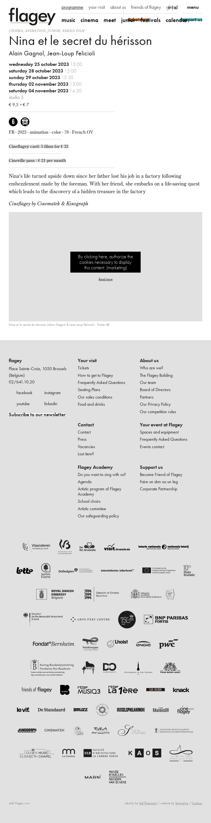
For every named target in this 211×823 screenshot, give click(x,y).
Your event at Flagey (161, 424)
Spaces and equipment (159, 432)
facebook (24, 393)
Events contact (152, 447)
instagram (52, 393)
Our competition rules (158, 412)
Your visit (87, 360)
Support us (151, 467)
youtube (23, 404)
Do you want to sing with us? (102, 474)
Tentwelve (181, 803)
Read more (106, 279)
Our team (148, 382)
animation (35, 31)
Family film (73, 31)
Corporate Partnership (158, 489)
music (68, 20)
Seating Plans (89, 389)
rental (171, 7)
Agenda (84, 482)
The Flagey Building (156, 375)
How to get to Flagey (95, 375)
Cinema (16, 31)
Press (82, 439)
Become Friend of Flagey (161, 474)
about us (118, 7)
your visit (96, 7)
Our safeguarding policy (98, 516)
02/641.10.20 (22, 382)
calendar (177, 20)
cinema (89, 20)
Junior (54, 31)
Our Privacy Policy (155, 404)
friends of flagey (146, 7)
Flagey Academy (95, 467)
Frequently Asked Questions (101, 382)
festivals (150, 20)
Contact (86, 424)
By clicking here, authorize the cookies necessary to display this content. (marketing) (105, 262)
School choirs (89, 501)
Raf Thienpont (148, 803)
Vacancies (86, 447)
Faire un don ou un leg (159, 482)
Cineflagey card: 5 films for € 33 (38, 146)
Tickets (83, 368)
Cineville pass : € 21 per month (37, 160)
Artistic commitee (92, 509)
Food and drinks (91, 404)
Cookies (197, 803)
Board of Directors (155, 389)
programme (72, 7)
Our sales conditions (95, 397)
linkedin (50, 404)
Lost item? (86, 454)
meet (110, 20)
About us (149, 360)
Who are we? (151, 368)
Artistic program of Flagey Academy (99, 491)
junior (128, 20)
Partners (147, 397)
